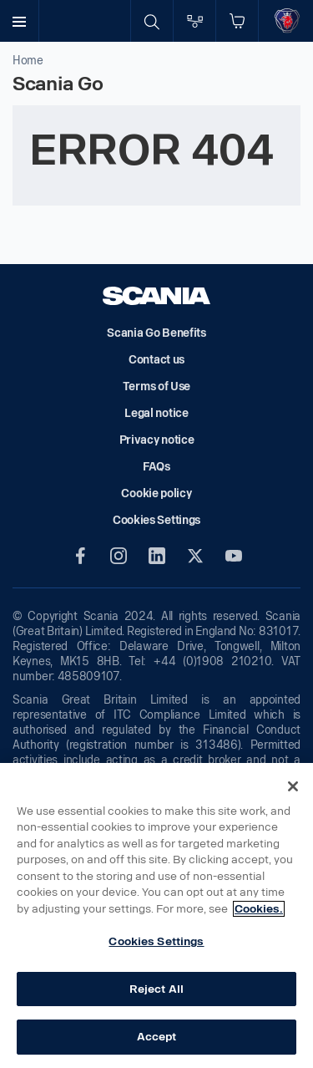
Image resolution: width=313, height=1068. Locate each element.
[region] (156, 915)
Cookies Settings (156, 941)
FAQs (156, 467)
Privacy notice (156, 440)
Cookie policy (156, 493)
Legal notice (156, 413)
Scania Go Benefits (156, 333)
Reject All (156, 989)
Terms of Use (156, 386)
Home (28, 60)
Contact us (156, 360)
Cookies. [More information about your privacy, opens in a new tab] (259, 909)
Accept (157, 1036)
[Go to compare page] (194, 21)
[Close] (293, 786)
